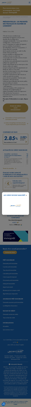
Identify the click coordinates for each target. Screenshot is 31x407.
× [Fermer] (26, 195)
